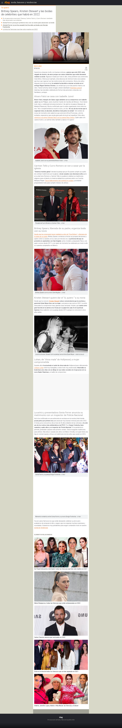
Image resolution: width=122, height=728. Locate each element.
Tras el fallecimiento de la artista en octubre (59, 180)
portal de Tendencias (41, 528)
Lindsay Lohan (39, 368)
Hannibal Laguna (76, 88)
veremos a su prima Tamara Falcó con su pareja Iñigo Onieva (54, 117)
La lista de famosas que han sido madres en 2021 (20, 29)
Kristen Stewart (54, 301)
